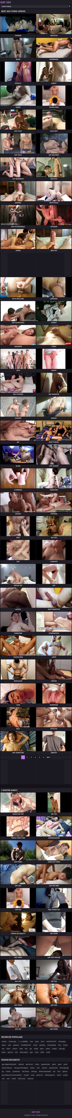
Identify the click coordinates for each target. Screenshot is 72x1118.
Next (48, 757)
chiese (37, 1064)
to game (26, 1075)
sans (58, 1071)
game (54, 1064)
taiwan (48, 1049)
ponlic (65, 1064)
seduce (32, 1068)
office (42, 1052)
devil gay (34, 1071)
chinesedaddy (51, 1045)
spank (4, 1045)
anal (8, 1078)
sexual (59, 1075)
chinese (4, 1041)
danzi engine (24, 1052)
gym (31, 1052)
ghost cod (40, 1075)
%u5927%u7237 (51, 1041)
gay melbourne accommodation (12, 1075)
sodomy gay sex (50, 1075)
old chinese (25, 1071)
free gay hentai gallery (21, 1068)
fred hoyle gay (64, 1068)
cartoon (14, 1049)
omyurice (30, 1078)
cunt (3, 1078)
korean (65, 1045)
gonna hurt (29, 1064)
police (4, 1052)
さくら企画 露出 (23, 1041)
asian (9, 1045)
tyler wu (10, 1052)
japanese (16, 1045)
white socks (21, 1078)
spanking (42, 1045)
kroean (8, 1071)
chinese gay (12, 1041)
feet (26, 1049)
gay (31, 1049)
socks (36, 1052)
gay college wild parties (9, 1064)
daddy (36, 1049)
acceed (65, 1075)
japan (42, 1049)
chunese (44, 1068)
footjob (54, 1049)
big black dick (53, 1068)
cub (54, 1071)
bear (31, 1041)
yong (32, 1075)
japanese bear (45, 1064)
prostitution (16, 1071)
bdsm (8, 1049)
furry (59, 1045)
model (35, 1045)
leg (3, 1071)
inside (48, 1052)
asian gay (62, 1049)
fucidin (14, 1078)
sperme (65, 1071)
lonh (38, 1068)
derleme (21, 1064)
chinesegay (61, 1041)
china (42, 1041)
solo (3, 1049)
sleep (21, 1049)
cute (16, 1052)
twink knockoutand (45, 1071)
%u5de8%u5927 (26, 1045)
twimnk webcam (7, 1068)
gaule (37, 1041)
